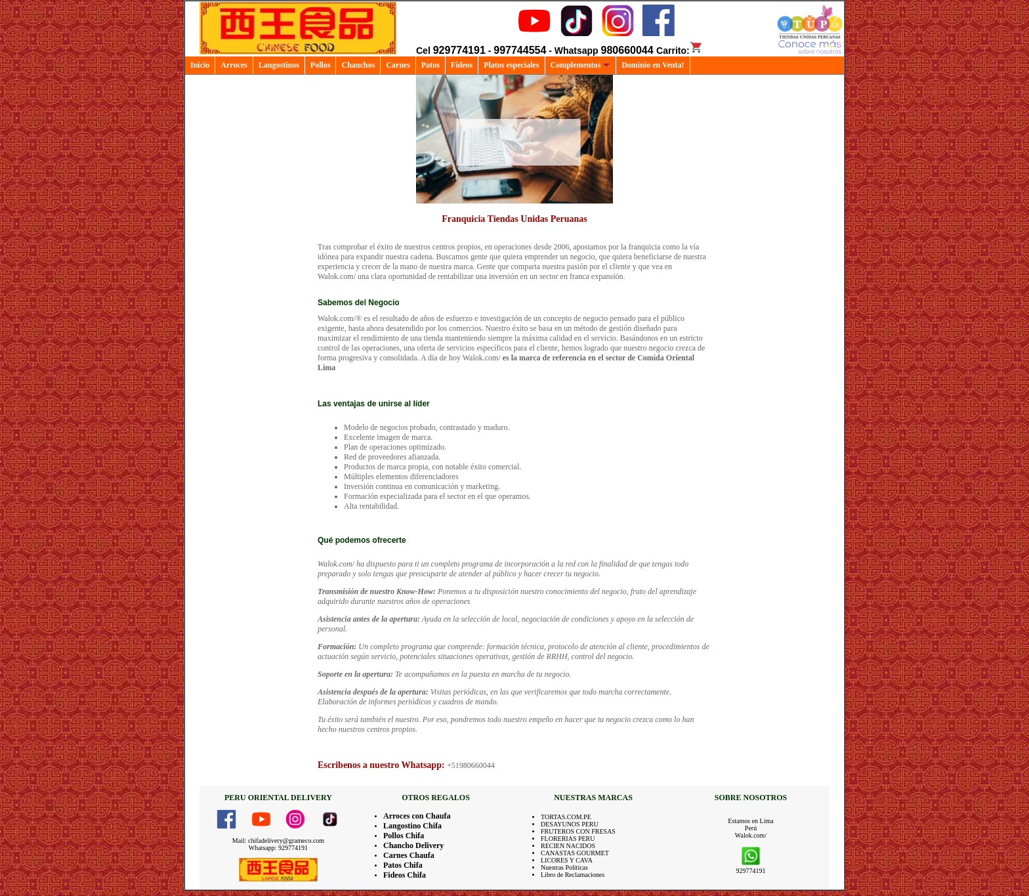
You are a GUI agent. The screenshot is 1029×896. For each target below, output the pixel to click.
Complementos (581, 65)
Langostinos (279, 65)
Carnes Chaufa (408, 855)
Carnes (398, 65)
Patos (430, 65)
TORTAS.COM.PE (566, 817)
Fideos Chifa (404, 875)
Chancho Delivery (413, 845)
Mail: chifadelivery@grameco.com (278, 840)
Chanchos (358, 65)
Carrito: (679, 50)
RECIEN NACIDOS (568, 845)
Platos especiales (511, 65)
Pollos (320, 65)
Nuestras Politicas (564, 867)
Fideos (461, 65)
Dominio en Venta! (652, 65)
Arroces (233, 65)
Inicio (199, 65)
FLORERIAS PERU (568, 838)
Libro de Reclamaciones (572, 874)
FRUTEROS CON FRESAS (578, 831)
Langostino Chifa (412, 825)
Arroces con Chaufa (416, 816)
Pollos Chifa (403, 835)
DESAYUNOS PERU (569, 824)
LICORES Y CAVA (567, 860)
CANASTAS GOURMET (575, 853)
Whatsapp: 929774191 (278, 847)
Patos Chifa (403, 865)
